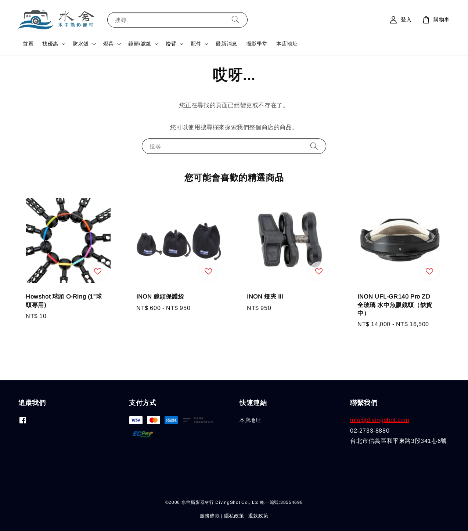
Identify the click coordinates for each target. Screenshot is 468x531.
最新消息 (226, 44)
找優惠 (50, 44)
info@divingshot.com (379, 420)
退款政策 (258, 516)
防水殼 (81, 44)
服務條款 (210, 516)
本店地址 (287, 44)
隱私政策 (234, 516)
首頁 (28, 44)
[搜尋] (235, 19)
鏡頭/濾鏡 (139, 44)
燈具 (108, 44)
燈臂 (171, 44)
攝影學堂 (256, 44)
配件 (196, 44)
